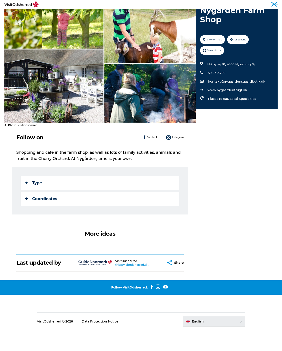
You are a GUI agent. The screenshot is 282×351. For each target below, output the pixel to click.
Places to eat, (219, 120)
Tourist (252, 4)
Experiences (87, 14)
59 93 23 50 (216, 94)
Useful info (196, 14)
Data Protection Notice (100, 342)
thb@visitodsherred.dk (120, 285)
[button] (152, 283)
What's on (112, 14)
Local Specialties (243, 120)
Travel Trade (270, 4)
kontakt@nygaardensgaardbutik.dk (236, 102)
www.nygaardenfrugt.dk (227, 111)
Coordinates (41, 219)
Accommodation (166, 14)
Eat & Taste (136, 14)
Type (33, 203)
